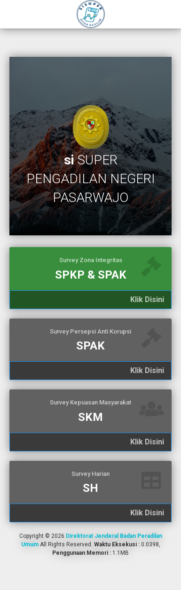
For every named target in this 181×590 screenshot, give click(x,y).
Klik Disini (147, 299)
